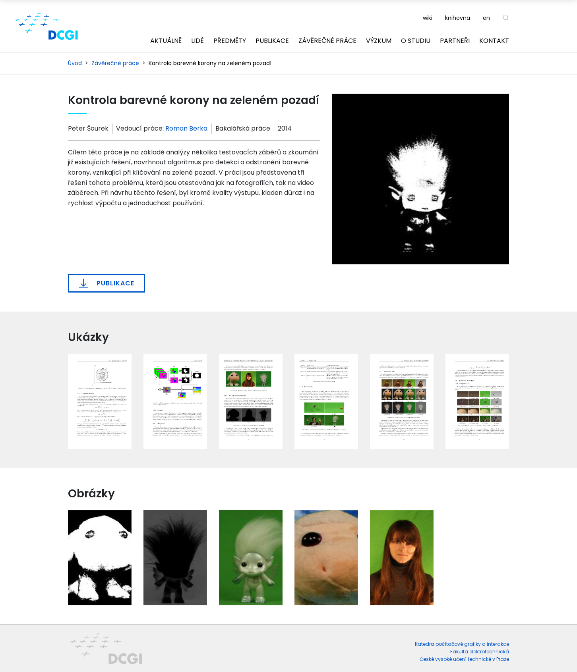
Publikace (272, 40)
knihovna (457, 18)
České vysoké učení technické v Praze (464, 659)
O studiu (415, 40)
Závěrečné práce (327, 40)
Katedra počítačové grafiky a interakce (462, 644)
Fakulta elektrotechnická (479, 651)
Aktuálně (166, 40)
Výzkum (378, 40)
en (486, 18)
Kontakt (494, 40)
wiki (427, 18)
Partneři (455, 40)
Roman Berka (186, 128)
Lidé (197, 40)
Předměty (229, 40)
